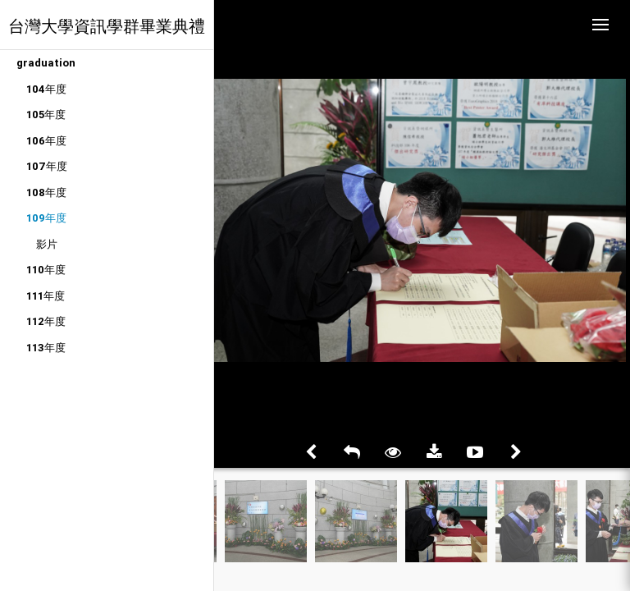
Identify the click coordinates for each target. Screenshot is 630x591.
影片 (46, 244)
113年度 (46, 348)
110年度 (46, 270)
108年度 (46, 192)
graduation (45, 63)
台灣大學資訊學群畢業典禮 (106, 26)
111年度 (45, 296)
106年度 (46, 141)
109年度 (46, 218)
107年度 (46, 166)
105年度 (46, 114)
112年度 (46, 321)
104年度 (46, 89)
